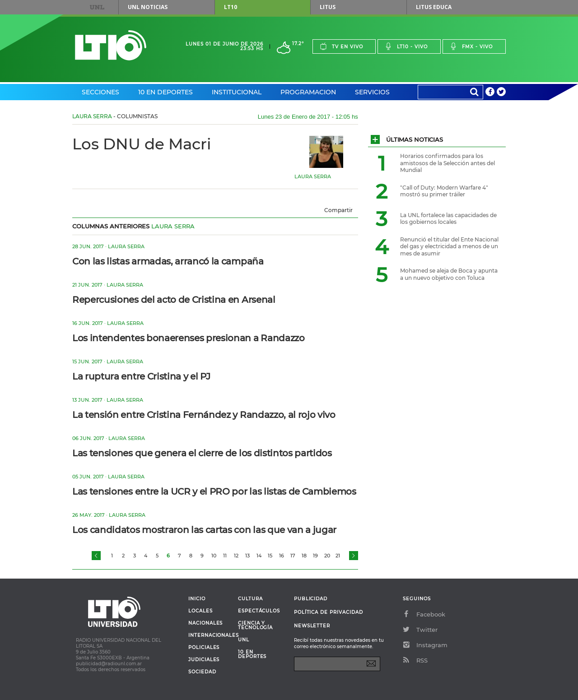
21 (338, 555)
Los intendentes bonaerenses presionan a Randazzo (188, 338)
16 (281, 555)
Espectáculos (259, 611)
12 (236, 555)
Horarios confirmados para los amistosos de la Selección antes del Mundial (447, 163)
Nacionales (205, 623)
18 (304, 555)
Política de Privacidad (328, 612)
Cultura (250, 599)
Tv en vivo (341, 46)
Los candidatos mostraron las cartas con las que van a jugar (204, 529)
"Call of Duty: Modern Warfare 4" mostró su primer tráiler (444, 191)
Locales (200, 611)
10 (213, 555)
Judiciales (203, 660)
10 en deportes (252, 654)
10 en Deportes (165, 92)
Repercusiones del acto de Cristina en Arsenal (173, 299)
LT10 (230, 7)
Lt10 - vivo (406, 46)
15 (270, 555)
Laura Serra (92, 116)
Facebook (424, 614)
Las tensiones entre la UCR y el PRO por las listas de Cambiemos (214, 491)
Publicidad (310, 599)
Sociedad (202, 672)
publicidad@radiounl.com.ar (109, 664)
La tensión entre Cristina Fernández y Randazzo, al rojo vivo (204, 414)
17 (292, 555)
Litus (328, 7)
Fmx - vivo (471, 46)
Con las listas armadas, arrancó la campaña (168, 261)
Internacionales (209, 635)
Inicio (196, 599)
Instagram (425, 645)
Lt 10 (110, 45)
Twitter (420, 629)
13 (247, 555)
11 (225, 555)
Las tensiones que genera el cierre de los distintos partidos (202, 453)
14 (258, 555)
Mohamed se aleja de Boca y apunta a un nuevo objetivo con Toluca (449, 274)
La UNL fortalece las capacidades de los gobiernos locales (448, 219)
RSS (415, 660)
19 (315, 555)
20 (327, 555)
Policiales (203, 647)
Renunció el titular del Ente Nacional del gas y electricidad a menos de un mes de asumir (449, 246)
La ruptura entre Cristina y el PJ (141, 376)
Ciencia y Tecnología (255, 625)
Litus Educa (434, 7)
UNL (97, 7)
